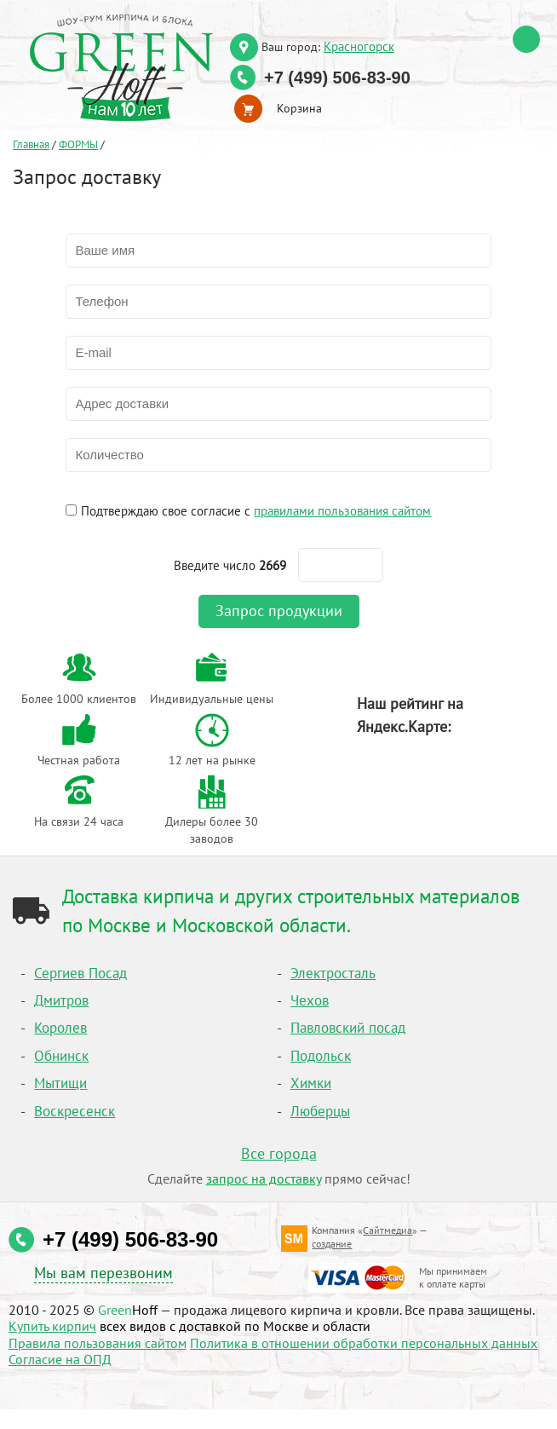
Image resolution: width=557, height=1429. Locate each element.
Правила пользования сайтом (98, 1342)
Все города (279, 1153)
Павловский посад (347, 1027)
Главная (31, 144)
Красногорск (359, 46)
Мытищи (60, 1083)
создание (332, 1243)
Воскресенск (74, 1111)
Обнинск (61, 1055)
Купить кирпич (52, 1325)
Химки (310, 1083)
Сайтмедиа (387, 1230)
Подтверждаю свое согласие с (256, 510)
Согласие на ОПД (60, 1359)
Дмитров (61, 1000)
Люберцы (320, 1111)
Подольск (320, 1055)
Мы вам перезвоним (103, 1272)
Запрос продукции (278, 610)
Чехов (309, 1000)
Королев (60, 1027)
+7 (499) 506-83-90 (337, 77)
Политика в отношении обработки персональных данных (363, 1342)
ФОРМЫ (78, 144)
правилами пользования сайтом (342, 510)
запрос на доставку (263, 1178)
